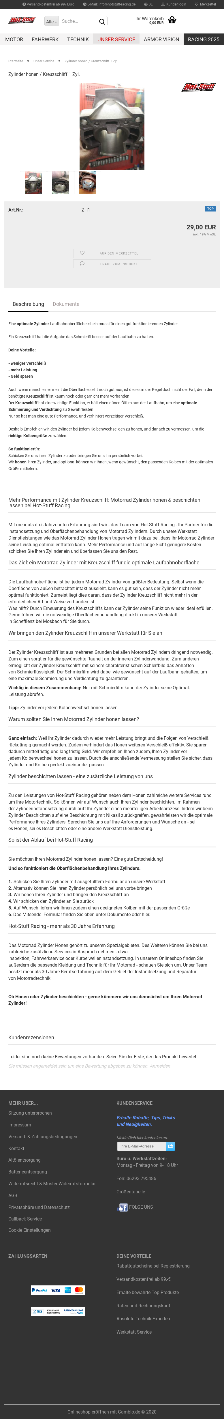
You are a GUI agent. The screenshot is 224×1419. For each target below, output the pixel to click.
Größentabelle (130, 1192)
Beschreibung (28, 304)
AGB (12, 1195)
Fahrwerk (45, 39)
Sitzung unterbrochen (30, 1113)
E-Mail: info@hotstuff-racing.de (109, 4)
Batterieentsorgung (27, 1172)
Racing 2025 (203, 39)
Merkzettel (205, 4)
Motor (14, 39)
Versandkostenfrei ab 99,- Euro (48, 4)
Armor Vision (161, 39)
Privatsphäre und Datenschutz (39, 1207)
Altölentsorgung (24, 1160)
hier (145, 914)
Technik (78, 39)
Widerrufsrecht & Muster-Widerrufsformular (52, 1183)
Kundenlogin (173, 4)
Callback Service (25, 1219)
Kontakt (16, 1148)
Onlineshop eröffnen (88, 1412)
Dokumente (66, 304)
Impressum (19, 1125)
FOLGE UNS (134, 1207)
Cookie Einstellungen (29, 1230)
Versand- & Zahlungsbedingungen (42, 1136)
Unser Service (116, 39)
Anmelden (160, 1066)
